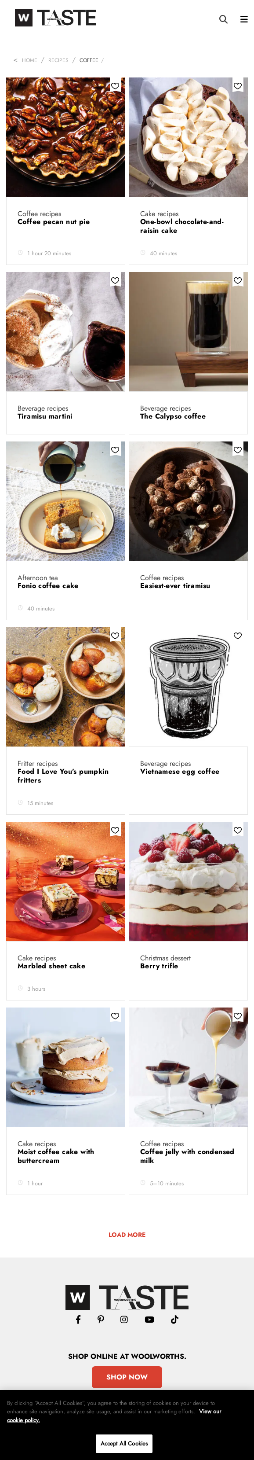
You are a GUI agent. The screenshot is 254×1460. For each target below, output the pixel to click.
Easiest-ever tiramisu (176, 586)
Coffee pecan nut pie (55, 222)
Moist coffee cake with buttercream (56, 1156)
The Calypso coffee (174, 416)
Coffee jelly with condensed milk (187, 1156)
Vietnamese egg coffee (181, 771)
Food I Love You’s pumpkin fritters (63, 775)
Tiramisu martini (46, 416)
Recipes (58, 60)
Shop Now (127, 1377)
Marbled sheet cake (53, 966)
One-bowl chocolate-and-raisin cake (182, 226)
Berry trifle (160, 966)
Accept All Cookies (124, 1443)
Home (29, 60)
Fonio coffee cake (49, 586)
